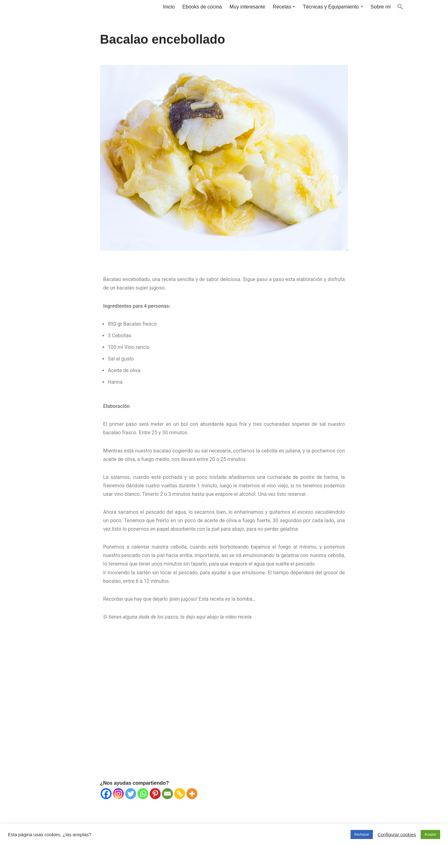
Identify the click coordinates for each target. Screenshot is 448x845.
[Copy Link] (179, 794)
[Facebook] (106, 794)
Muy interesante (247, 6)
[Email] (167, 794)
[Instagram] (118, 794)
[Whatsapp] (142, 794)
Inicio (168, 6)
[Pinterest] (155, 794)
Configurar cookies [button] (397, 834)
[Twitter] (130, 794)
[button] (294, 6)
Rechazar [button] (361, 834)
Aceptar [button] (430, 834)
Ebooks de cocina (202, 6)
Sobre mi (380, 6)
